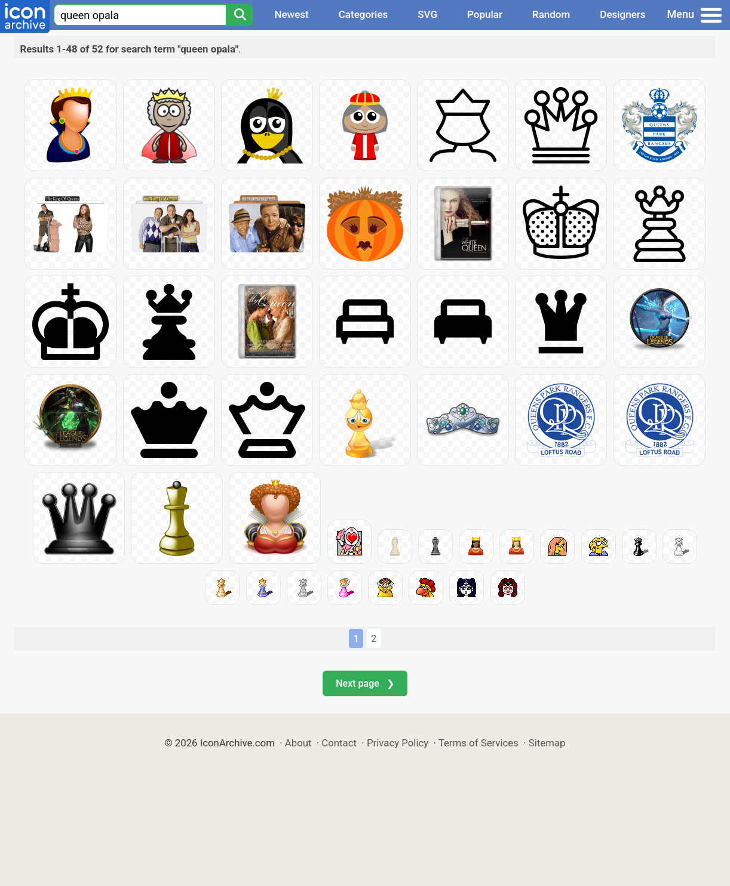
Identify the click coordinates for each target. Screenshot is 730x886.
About (298, 743)
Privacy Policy (397, 743)
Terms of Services (478, 743)
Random (551, 14)
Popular (484, 14)
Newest (291, 14)
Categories (363, 14)
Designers (622, 14)
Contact (339, 743)
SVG (427, 14)
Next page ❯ (365, 683)
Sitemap (547, 743)
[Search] (239, 15)
